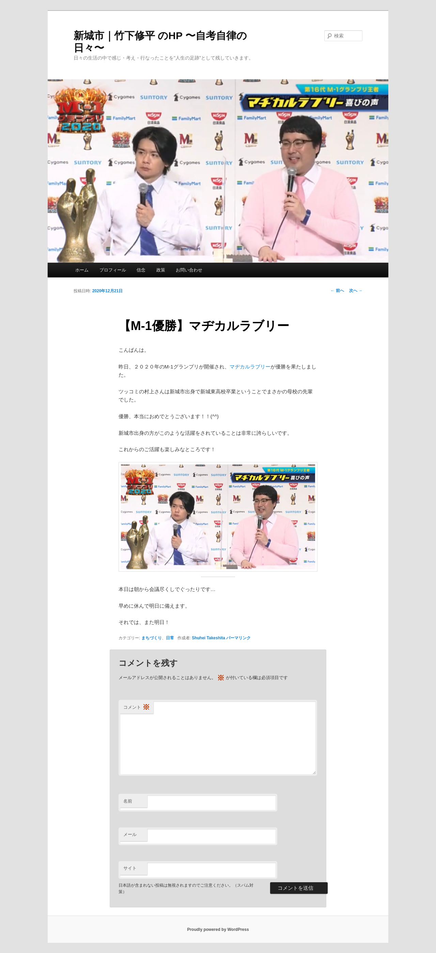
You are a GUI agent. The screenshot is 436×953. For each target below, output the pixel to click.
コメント (136, 707)
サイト (130, 868)
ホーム (82, 270)
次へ (355, 290)
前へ (337, 290)
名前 (127, 801)
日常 (170, 638)
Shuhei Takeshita (208, 638)
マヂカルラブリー (250, 366)
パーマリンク (238, 638)
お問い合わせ (189, 270)
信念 (141, 270)
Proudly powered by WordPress (218, 929)
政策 (160, 270)
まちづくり (151, 638)
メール (130, 834)
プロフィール (112, 270)
